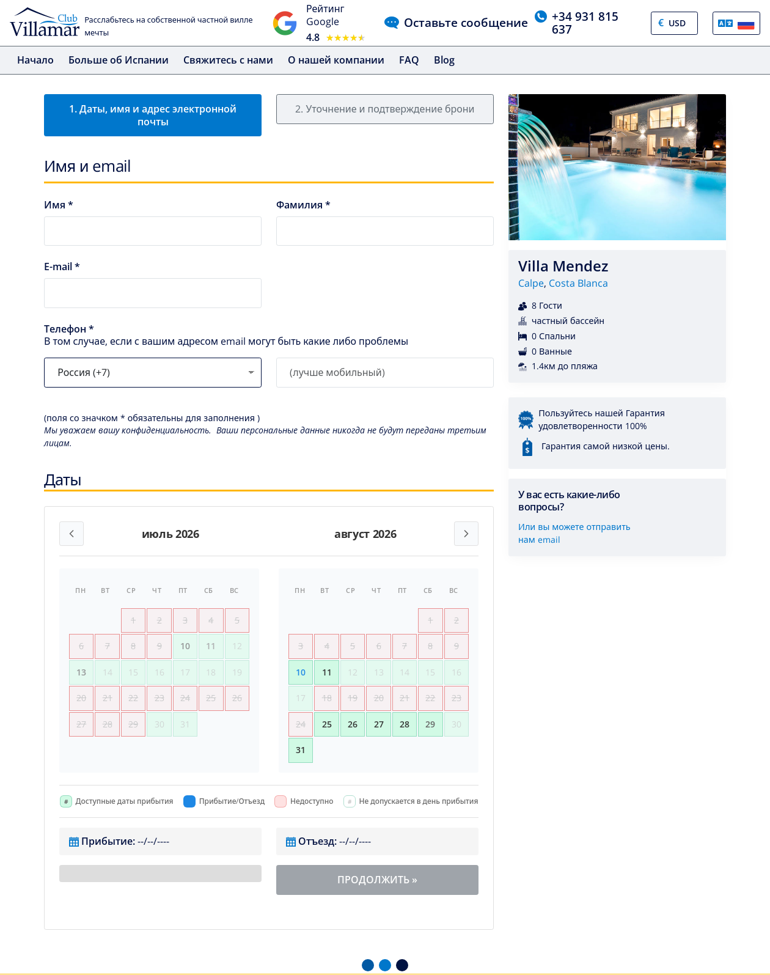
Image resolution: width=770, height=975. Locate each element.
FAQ (409, 60)
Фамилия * (303, 205)
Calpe (531, 283)
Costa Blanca (578, 283)
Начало (35, 60)
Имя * (58, 205)
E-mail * (62, 266)
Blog (444, 60)
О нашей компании (336, 60)
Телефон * (69, 329)
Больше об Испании (118, 60)
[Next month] (466, 533)
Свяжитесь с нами (228, 60)
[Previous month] (71, 533)
